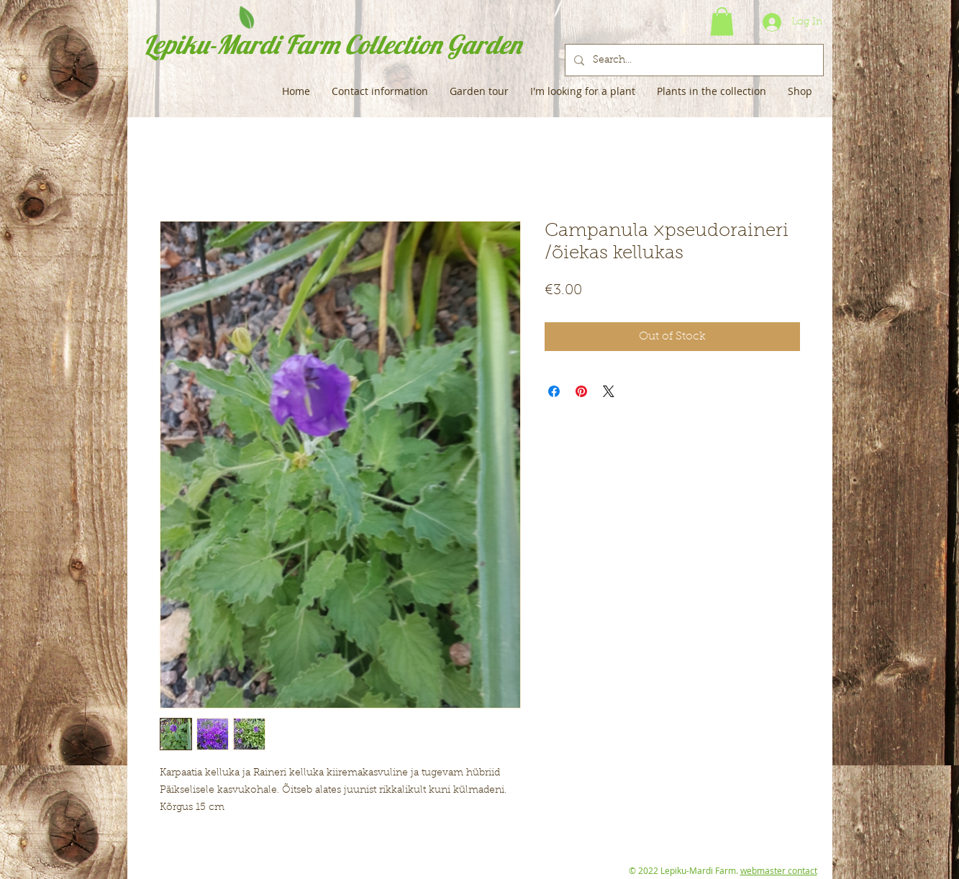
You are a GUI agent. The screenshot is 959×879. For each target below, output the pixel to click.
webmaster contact (778, 870)
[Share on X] (608, 391)
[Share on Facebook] (554, 391)
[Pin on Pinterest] (581, 391)
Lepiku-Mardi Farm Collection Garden (332, 44)
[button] (722, 21)
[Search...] (693, 60)
